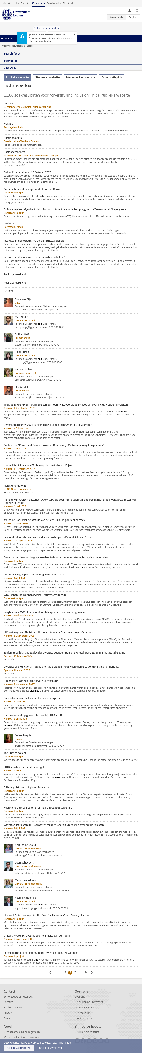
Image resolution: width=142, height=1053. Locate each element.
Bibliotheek (68, 3)
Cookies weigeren (52, 1048)
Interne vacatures (84, 1007)
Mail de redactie (13, 1007)
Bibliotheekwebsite (19, 86)
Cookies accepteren (19, 1048)
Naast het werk (83, 1018)
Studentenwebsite (47, 77)
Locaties (8, 1002)
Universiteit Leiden (10, 3)
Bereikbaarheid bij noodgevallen (22, 1032)
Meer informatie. (61, 1042)
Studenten (25, 3)
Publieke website (17, 77)
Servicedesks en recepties (18, 996)
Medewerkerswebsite (12, 45)
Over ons (80, 996)
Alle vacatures (82, 1013)
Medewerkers (38, 3)
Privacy (8, 1013)
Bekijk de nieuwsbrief (87, 1032)
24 (87, 972)
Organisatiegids (54, 3)
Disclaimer (9, 1018)
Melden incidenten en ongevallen (22, 1037)
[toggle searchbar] (137, 10)
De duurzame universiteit (89, 1002)
